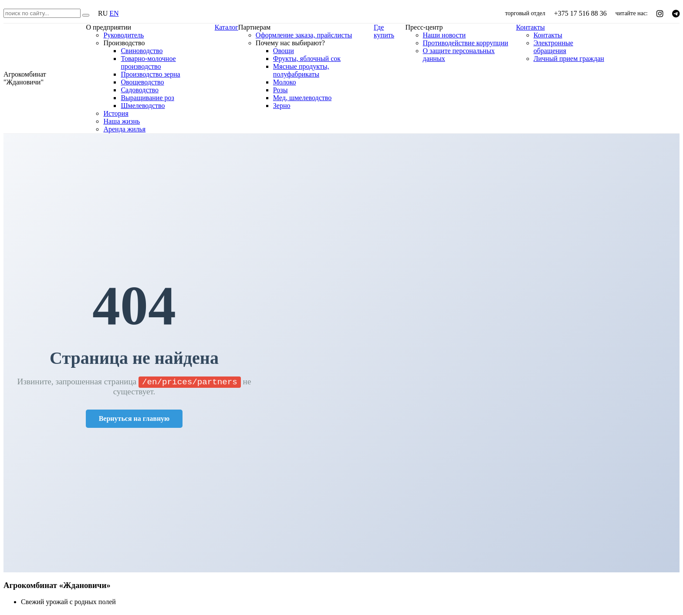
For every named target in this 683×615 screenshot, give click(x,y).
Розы (280, 90)
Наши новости (444, 35)
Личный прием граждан (569, 58)
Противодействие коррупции (465, 43)
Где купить (384, 31)
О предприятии (108, 27)
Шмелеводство (143, 105)
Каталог (226, 27)
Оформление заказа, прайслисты (304, 35)
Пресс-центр (424, 27)
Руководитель (123, 35)
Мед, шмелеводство (302, 97)
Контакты (530, 27)
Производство (124, 43)
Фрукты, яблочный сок (307, 58)
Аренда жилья (124, 129)
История (115, 113)
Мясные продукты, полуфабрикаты (301, 70)
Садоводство (140, 90)
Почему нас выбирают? (290, 43)
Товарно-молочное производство (148, 62)
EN (113, 13)
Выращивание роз (147, 97)
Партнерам (254, 27)
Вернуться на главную (134, 419)
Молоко (284, 82)
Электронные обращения (553, 46)
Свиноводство (141, 50)
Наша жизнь (121, 121)
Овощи (283, 50)
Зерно (282, 105)
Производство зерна (150, 74)
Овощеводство (142, 82)
